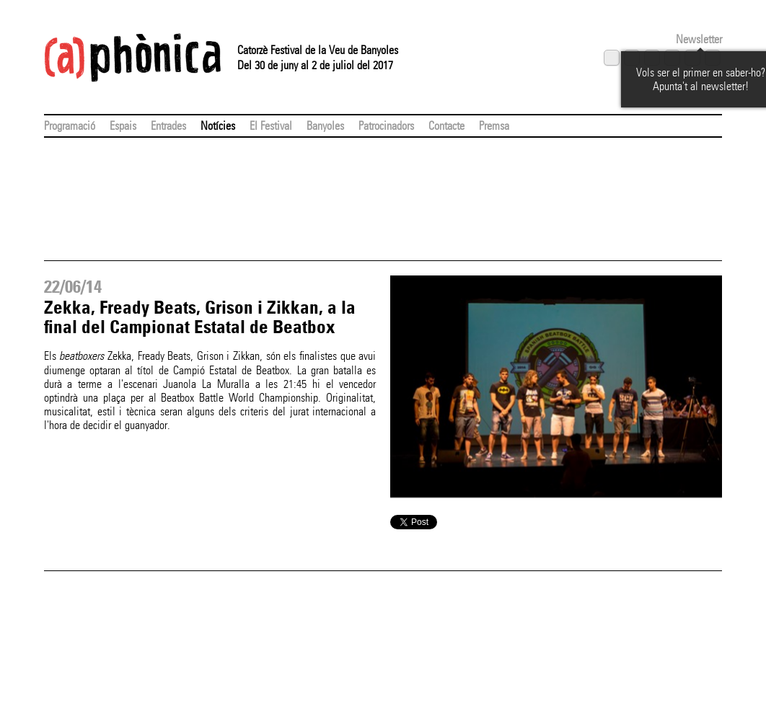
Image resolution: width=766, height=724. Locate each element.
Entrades (168, 126)
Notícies (218, 126)
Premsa (494, 126)
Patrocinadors (386, 126)
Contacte (446, 126)
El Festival (271, 126)
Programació (69, 126)
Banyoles (325, 126)
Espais (123, 126)
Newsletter (699, 39)
